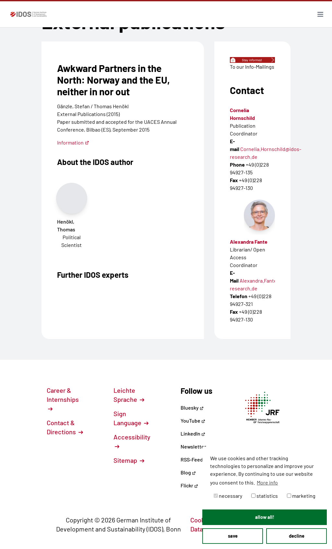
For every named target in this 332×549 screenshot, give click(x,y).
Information (73, 142)
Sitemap (128, 460)
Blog (188, 472)
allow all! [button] (264, 517)
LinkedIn (193, 433)
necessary (228, 496)
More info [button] (267, 482)
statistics (264, 496)
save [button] (233, 536)
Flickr (189, 485)
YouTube (193, 420)
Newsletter (193, 446)
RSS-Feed (192, 459)
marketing (301, 496)
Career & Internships (63, 399)
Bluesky (192, 407)
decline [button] (296, 536)
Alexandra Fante (248, 242)
